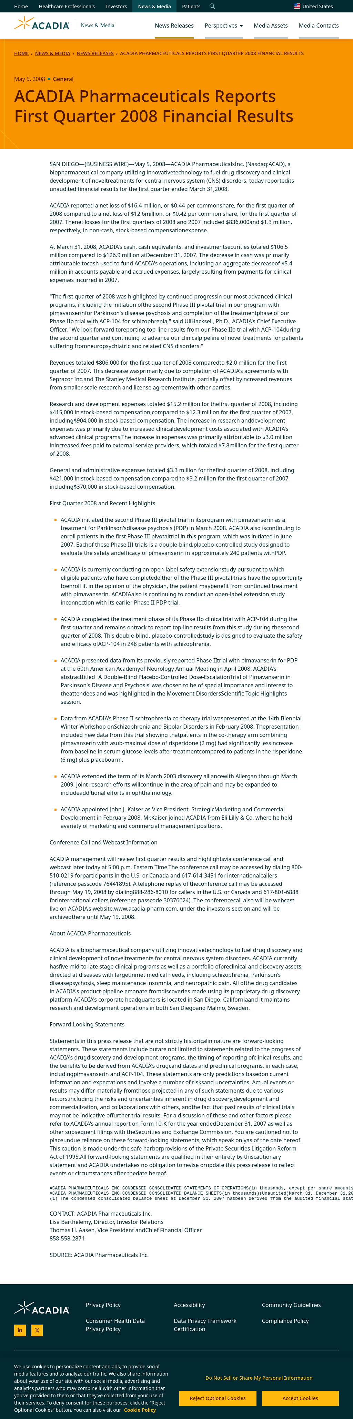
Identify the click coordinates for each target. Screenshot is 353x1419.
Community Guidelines (291, 1305)
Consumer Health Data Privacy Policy (115, 1325)
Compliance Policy (285, 1321)
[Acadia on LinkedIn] (20, 1331)
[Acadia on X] (37, 1331)
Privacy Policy (103, 1305)
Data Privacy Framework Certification (205, 1325)
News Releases (95, 53)
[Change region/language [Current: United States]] (317, 6)
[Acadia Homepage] (41, 25)
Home (21, 53)
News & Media (97, 25)
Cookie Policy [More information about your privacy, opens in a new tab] (140, 1410)
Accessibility (189, 1305)
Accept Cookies (300, 1398)
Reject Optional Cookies (218, 1398)
